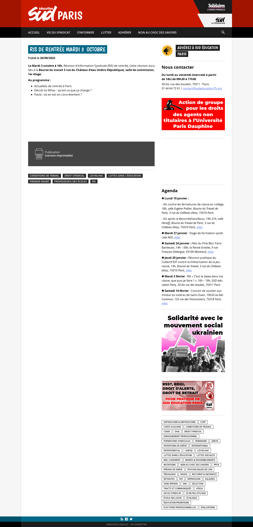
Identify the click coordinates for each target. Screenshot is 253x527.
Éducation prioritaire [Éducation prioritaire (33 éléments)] (176, 502)
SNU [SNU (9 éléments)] (185, 483)
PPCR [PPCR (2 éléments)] (216, 464)
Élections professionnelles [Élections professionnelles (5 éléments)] (180, 507)
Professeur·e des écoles (70, 181)
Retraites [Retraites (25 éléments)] (169, 478)
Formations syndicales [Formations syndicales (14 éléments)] (177, 441)
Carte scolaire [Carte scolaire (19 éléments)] (172, 426)
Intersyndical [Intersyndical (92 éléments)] (172, 450)
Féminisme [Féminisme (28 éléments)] (201, 441)
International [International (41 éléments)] (200, 445)
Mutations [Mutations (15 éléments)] (170, 464)
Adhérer (124, 32)
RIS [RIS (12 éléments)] (181, 478)
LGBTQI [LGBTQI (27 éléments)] (189, 450)
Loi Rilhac (96, 175)
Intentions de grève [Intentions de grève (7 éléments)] (175, 445)
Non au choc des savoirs (157, 32)
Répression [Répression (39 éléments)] (193, 478)
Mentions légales (117, 524)
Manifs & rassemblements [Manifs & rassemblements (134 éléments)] (200, 459)
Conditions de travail (44, 175)
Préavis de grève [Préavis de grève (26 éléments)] (173, 469)
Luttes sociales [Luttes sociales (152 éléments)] (206, 455)
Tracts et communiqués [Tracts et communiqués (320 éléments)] (177, 488)
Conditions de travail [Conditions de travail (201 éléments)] (198, 426)
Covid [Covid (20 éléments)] (167, 431)
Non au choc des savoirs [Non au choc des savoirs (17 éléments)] (194, 464)
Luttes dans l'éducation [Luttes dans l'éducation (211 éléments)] (178, 455)
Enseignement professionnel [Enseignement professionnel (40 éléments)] (180, 436)
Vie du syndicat (58, 32)
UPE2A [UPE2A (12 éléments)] (199, 488)
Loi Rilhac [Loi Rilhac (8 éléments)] (203, 450)
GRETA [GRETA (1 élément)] (215, 441)
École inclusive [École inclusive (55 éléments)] (173, 497)
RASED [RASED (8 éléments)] (183, 474)
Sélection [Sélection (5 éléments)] (197, 483)
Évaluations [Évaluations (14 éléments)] (208, 507)
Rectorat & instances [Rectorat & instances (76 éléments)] (204, 474)
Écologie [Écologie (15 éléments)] (191, 497)
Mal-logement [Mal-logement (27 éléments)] (172, 459)
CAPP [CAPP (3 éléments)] (203, 422)
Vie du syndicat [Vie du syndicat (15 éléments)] (172, 493)
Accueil (34, 32)
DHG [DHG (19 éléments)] (177, 431)
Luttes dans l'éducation (124, 175)
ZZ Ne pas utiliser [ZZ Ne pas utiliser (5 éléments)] (196, 493)
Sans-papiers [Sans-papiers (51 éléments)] (171, 483)
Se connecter (139, 524)
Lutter (106, 32)
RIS (94, 181)
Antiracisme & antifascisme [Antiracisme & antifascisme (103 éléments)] (180, 422)
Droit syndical (74, 175)
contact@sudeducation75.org (202, 88)
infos (200, 227)
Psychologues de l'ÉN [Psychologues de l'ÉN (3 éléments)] (199, 469)
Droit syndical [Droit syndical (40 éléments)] (193, 431)
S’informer (85, 32)
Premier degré (39, 181)
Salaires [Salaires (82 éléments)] (210, 478)
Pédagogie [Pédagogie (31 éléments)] (170, 474)
